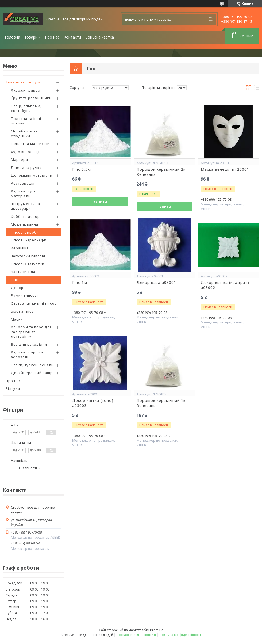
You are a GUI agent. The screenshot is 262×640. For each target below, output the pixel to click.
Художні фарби (25, 90)
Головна (12, 37)
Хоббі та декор (25, 216)
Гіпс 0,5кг (82, 169)
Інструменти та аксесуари (25, 206)
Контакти (72, 37)
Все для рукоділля (29, 344)
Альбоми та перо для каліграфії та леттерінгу (31, 332)
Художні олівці (25, 151)
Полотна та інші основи (26, 121)
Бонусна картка (99, 37)
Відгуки (13, 388)
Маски (17, 319)
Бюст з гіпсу (22, 311)
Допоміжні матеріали (31, 175)
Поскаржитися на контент (136, 635)
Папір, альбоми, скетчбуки (26, 108)
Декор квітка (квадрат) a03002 (225, 285)
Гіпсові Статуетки (27, 263)
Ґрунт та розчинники (31, 98)
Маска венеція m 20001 (225, 169)
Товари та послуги (23, 82)
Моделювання (24, 224)
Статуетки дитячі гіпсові (34, 303)
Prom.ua (156, 629)
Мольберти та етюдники (24, 133)
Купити (100, 202)
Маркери (19, 159)
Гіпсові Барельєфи (29, 240)
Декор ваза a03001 (156, 282)
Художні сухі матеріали (23, 193)
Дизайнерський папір (32, 372)
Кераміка (20, 248)
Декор (17, 287)
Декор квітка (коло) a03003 (92, 403)
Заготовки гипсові (28, 255)
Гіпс (14, 279)
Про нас (52, 37)
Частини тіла (23, 271)
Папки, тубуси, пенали (32, 365)
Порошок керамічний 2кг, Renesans (163, 172)
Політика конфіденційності (180, 635)
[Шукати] (210, 19)
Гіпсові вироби (25, 232)
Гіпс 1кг (80, 282)
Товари (30, 37)
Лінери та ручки (26, 167)
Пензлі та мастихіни (30, 143)
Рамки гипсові (24, 295)
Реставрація (22, 183)
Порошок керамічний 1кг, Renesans (163, 403)
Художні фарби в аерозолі (27, 354)
